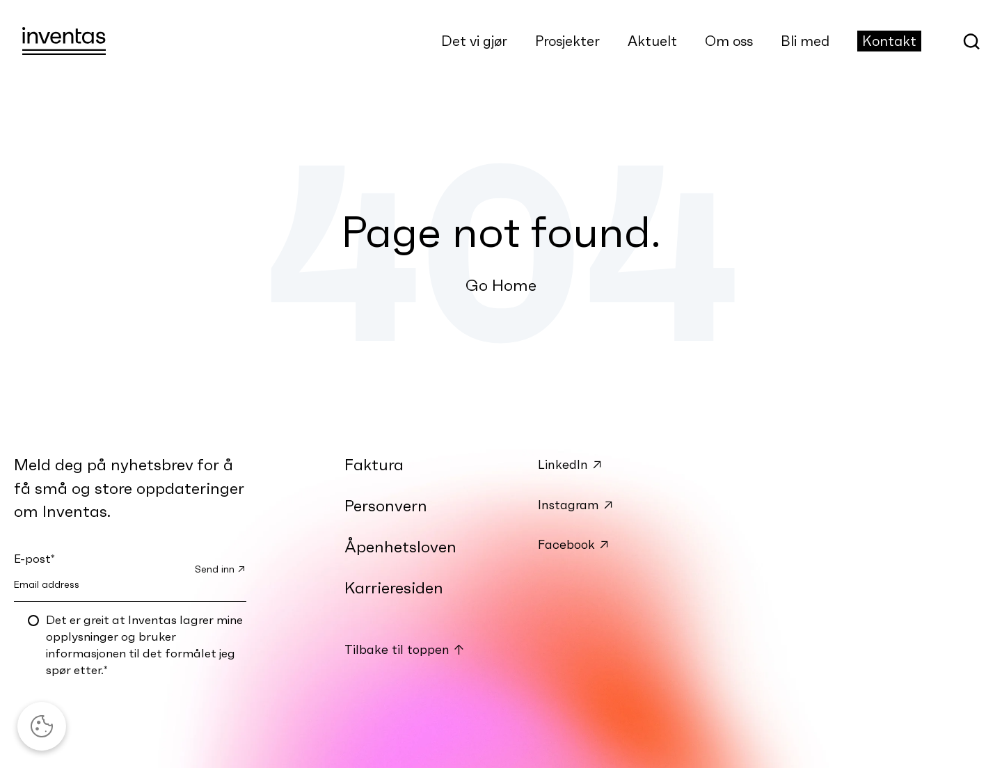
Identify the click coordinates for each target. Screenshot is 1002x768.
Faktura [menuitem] (374, 464)
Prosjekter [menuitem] (567, 41)
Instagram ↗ (576, 505)
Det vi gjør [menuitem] (474, 41)
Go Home (501, 285)
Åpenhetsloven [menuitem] (400, 547)
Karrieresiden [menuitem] (393, 588)
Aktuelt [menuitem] (652, 41)
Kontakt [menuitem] (889, 41)
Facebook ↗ (574, 544)
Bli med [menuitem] (805, 41)
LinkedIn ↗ (570, 464)
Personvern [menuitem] (385, 505)
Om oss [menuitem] (729, 41)
